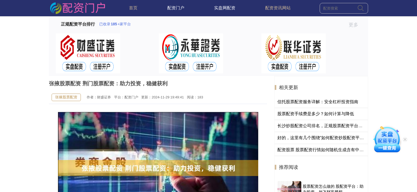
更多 (356, 24)
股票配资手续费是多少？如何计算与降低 (315, 113)
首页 (133, 8)
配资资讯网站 (278, 8)
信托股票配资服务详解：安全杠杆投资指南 (317, 101)
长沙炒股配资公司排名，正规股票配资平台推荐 (322, 125)
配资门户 (175, 8)
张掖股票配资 (66, 97)
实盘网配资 (224, 8)
